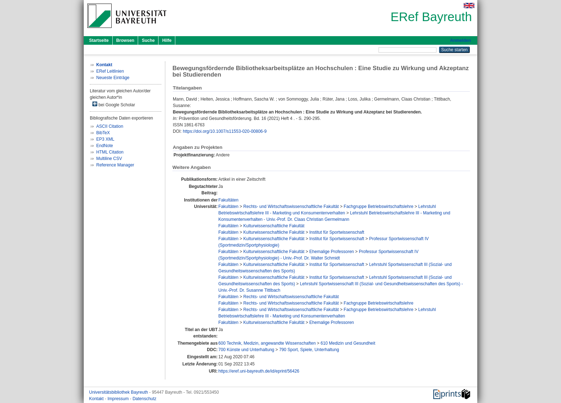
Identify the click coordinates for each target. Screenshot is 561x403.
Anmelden (460, 40)
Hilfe (166, 40)
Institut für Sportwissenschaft (336, 232)
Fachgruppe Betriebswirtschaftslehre (379, 206)
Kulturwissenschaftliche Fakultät (273, 225)
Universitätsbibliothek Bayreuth (119, 392)
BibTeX (103, 132)
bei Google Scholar (113, 104)
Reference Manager (115, 164)
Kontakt (97, 398)
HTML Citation (109, 152)
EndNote (104, 145)
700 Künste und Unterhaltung (246, 349)
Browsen (125, 40)
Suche (148, 40)
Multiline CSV (109, 158)
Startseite (99, 40)
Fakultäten (228, 200)
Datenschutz (144, 398)
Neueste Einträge (113, 77)
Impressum (118, 398)
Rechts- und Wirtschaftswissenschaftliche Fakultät (291, 206)
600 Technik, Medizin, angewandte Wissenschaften (267, 343)
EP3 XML (105, 139)
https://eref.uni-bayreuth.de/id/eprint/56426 (258, 371)
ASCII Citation (109, 126)
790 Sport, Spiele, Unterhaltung (309, 349)
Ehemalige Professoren (331, 251)
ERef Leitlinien (110, 71)
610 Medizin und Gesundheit (348, 343)
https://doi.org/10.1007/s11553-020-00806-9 (225, 131)
